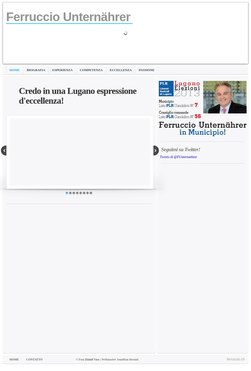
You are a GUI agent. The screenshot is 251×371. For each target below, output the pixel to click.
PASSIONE (146, 70)
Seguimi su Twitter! (180, 149)
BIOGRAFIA (36, 70)
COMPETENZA (91, 70)
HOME (15, 70)
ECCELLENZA (121, 70)
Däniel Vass (92, 359)
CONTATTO (34, 359)
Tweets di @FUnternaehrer (178, 157)
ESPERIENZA (62, 70)
